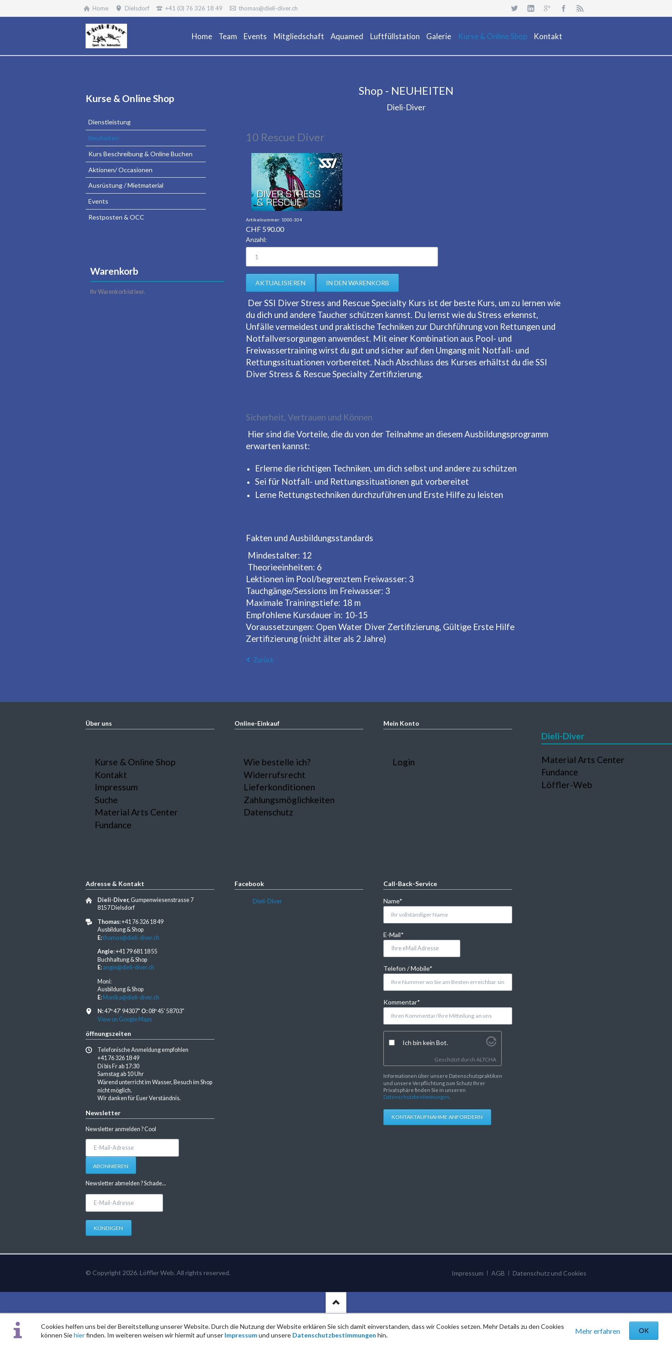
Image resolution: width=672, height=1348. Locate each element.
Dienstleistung (109, 122)
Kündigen (108, 1228)
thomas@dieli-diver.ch (131, 937)
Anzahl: (256, 239)
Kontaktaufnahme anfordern (437, 1116)
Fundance (113, 825)
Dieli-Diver (267, 901)
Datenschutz (268, 812)
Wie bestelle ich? (277, 762)
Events (98, 201)
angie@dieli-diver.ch (128, 967)
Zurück (263, 660)
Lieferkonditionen (279, 787)
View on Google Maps (124, 1019)
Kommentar (401, 1001)
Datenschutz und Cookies (549, 1273)
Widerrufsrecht (274, 774)
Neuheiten (103, 138)
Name (398, 900)
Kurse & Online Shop (130, 98)
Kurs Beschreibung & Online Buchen (140, 154)
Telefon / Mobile (408, 968)
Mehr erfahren (597, 1331)
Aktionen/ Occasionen (120, 170)
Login (403, 762)
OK (644, 1330)
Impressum (240, 1335)
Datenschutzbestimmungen (334, 1335)
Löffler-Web (566, 784)
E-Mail (398, 934)
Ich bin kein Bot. (425, 1042)
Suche (106, 799)
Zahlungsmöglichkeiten (289, 799)
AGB (498, 1273)
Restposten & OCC (116, 217)
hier (79, 1335)
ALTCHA (486, 1059)
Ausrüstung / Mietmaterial (125, 185)
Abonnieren (110, 1166)
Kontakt (111, 774)
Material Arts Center (136, 812)
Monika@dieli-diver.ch (131, 997)
